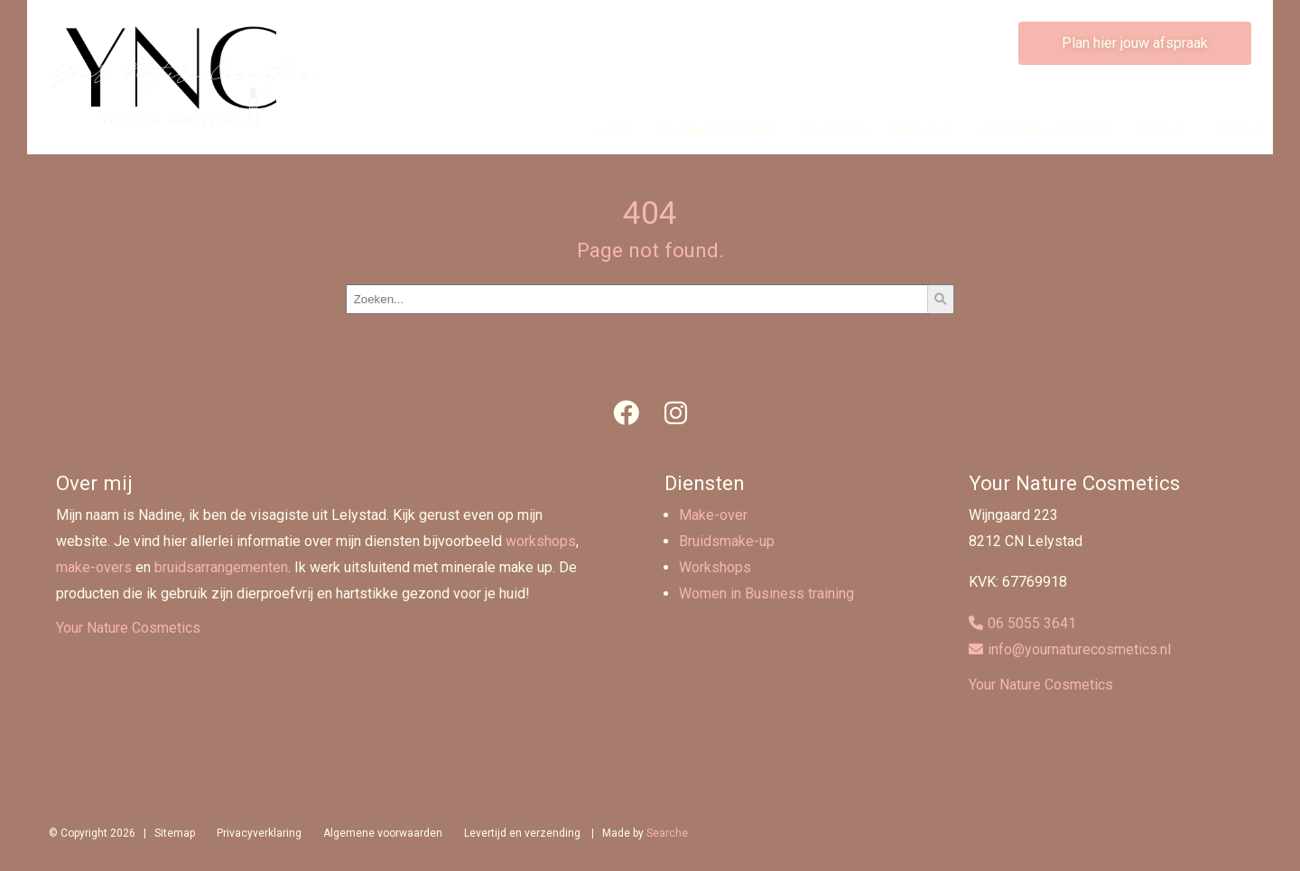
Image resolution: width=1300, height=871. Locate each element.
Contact (1236, 129)
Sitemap (174, 833)
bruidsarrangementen (221, 567)
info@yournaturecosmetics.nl (1079, 649)
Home (616, 129)
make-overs (94, 567)
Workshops (833, 129)
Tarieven (1162, 129)
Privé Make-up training (1046, 129)
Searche (667, 833)
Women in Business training (766, 593)
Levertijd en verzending (522, 833)
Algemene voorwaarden (382, 833)
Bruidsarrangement (716, 129)
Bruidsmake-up (727, 541)
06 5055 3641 (1032, 623)
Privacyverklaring (259, 833)
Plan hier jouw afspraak (1135, 42)
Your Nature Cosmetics (128, 627)
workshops (541, 541)
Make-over (924, 129)
